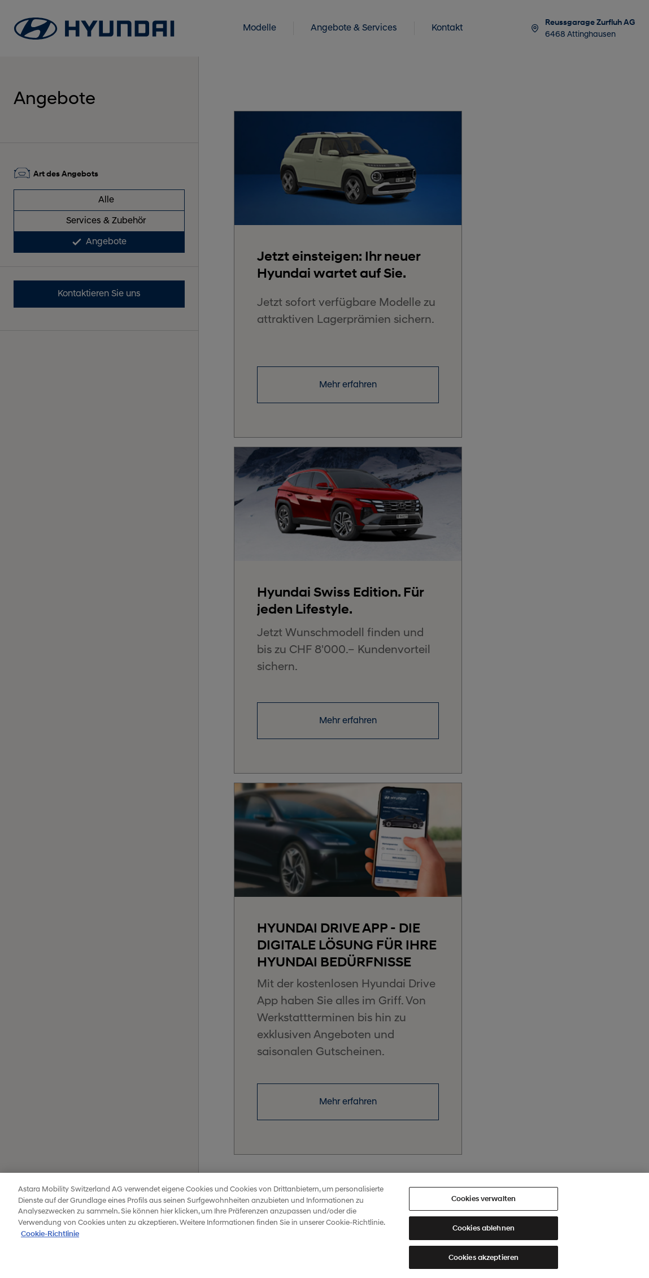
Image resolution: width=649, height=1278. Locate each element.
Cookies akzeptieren (483, 1263)
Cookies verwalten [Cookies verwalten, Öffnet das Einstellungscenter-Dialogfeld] (483, 1205)
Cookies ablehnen (483, 1234)
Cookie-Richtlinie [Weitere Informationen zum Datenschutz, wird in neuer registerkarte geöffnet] (50, 1240)
